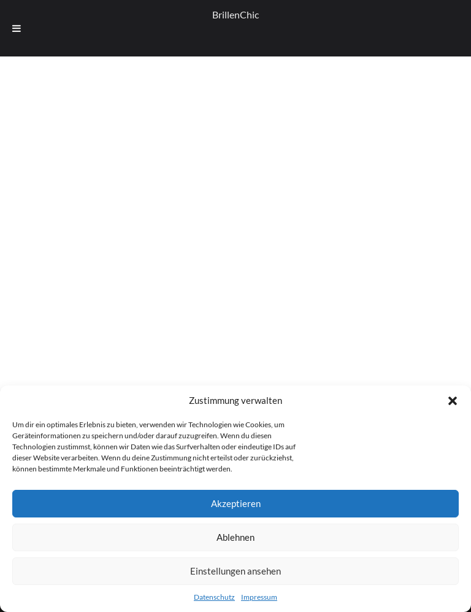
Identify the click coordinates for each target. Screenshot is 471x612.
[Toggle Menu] (16, 28)
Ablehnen (235, 537)
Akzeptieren (236, 503)
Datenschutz (214, 597)
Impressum (259, 597)
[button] (452, 401)
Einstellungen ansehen (235, 570)
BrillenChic (235, 14)
